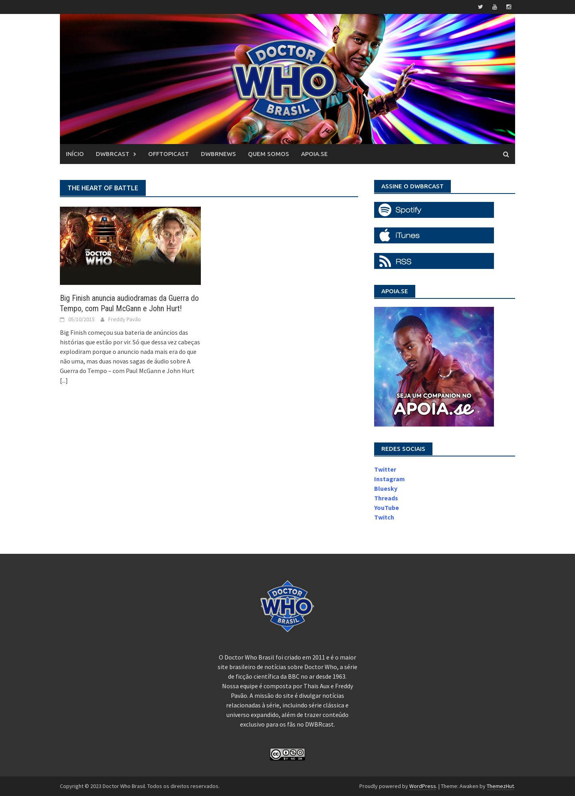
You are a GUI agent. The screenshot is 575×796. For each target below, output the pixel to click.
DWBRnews (218, 153)
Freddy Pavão (124, 319)
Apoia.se (314, 153)
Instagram (389, 479)
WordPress (422, 786)
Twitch (384, 517)
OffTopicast (168, 153)
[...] (64, 380)
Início (75, 153)
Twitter (385, 469)
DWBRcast (112, 153)
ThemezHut (500, 786)
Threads (386, 498)
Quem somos (268, 153)
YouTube (386, 508)
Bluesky (385, 488)
